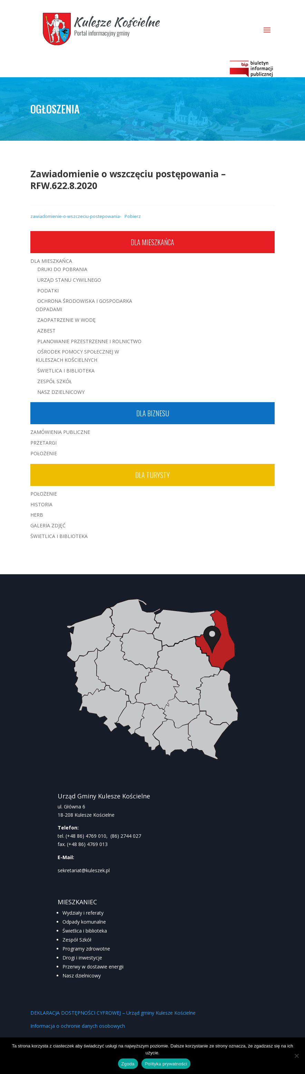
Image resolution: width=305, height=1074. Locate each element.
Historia (41, 504)
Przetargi (43, 442)
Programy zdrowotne (86, 948)
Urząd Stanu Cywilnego (69, 280)
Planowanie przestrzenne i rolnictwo (89, 341)
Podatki (48, 290)
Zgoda (128, 1063)
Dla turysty (152, 475)
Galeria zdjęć (48, 525)
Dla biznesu (152, 413)
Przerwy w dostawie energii (93, 966)
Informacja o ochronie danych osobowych (77, 1026)
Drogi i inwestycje (82, 957)
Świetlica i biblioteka (84, 930)
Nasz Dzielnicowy (61, 392)
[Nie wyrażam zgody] (296, 1055)
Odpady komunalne (84, 921)
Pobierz (133, 216)
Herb (36, 514)
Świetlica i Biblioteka (66, 370)
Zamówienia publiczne (60, 432)
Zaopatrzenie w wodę (66, 320)
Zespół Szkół (54, 381)
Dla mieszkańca (152, 242)
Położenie (43, 453)
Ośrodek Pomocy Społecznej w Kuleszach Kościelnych (77, 355)
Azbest (46, 330)
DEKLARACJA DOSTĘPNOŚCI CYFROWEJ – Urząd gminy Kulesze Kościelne (113, 1013)
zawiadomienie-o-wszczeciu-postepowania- (75, 216)
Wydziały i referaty (83, 912)
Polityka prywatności (166, 1063)
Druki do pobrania (62, 269)
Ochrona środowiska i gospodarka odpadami (84, 305)
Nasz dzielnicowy (81, 975)
